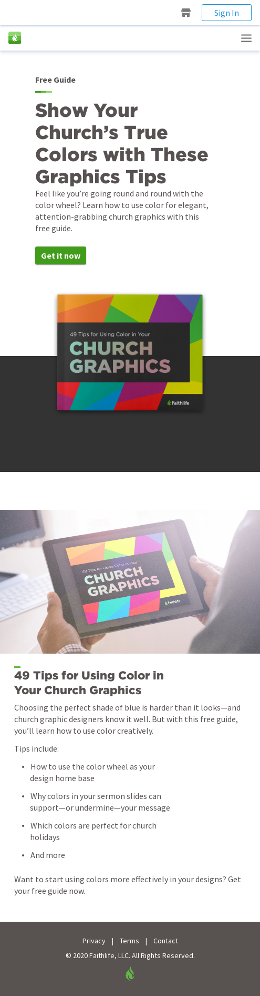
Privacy (94, 940)
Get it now (60, 255)
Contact (165, 940)
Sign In (226, 12)
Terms (129, 940)
